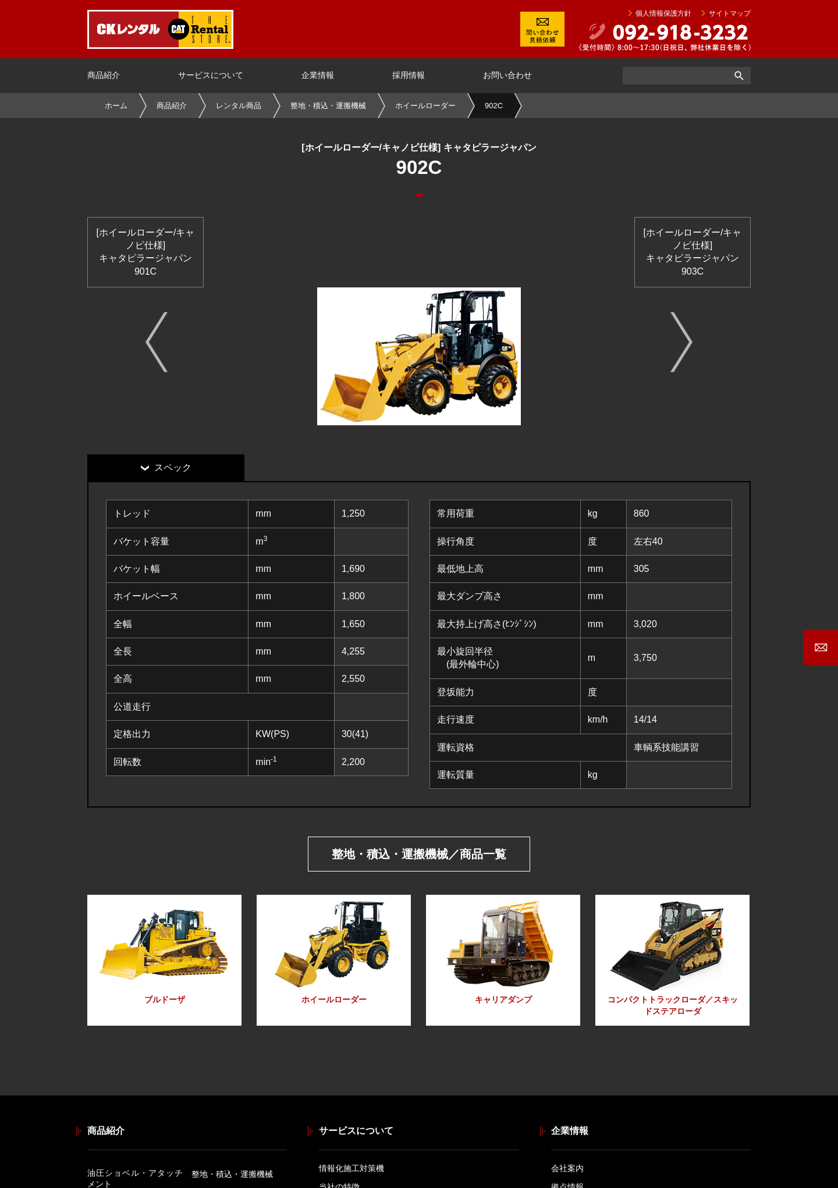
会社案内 (567, 1168)
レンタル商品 (238, 105)
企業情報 (317, 75)
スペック (172, 467)
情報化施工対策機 (351, 1168)
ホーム (116, 105)
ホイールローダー (425, 105)
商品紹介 (103, 75)
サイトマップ (730, 13)
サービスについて (210, 75)
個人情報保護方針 (663, 13)
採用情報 (408, 75)
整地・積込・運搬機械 (328, 105)
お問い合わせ (507, 75)
